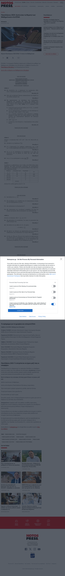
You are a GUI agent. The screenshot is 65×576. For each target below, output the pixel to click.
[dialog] (32, 288)
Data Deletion (22, 316)
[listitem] (32, 282)
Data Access (32, 316)
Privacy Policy (42, 316)
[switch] (53, 286)
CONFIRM (20, 310)
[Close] (61, 259)
